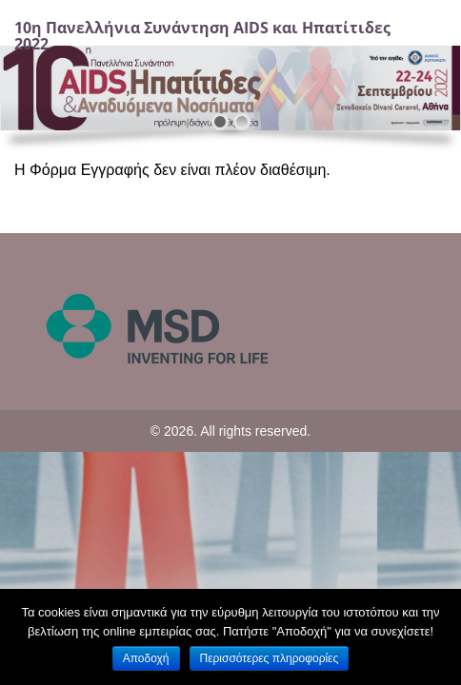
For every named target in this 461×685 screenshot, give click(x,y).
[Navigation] (426, 36)
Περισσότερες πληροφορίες (269, 658)
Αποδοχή (146, 658)
